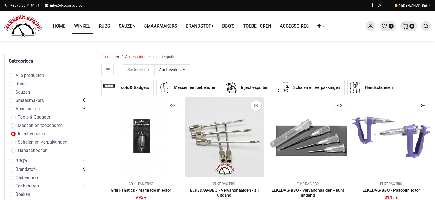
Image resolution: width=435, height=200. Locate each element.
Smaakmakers (30, 100)
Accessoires (28, 108)
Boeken (23, 194)
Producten (110, 56)
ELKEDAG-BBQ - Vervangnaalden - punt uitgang (307, 193)
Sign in (370, 26)
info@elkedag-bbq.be (66, 6)
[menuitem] (59, 26)
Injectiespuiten (32, 133)
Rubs (21, 83)
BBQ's (21, 161)
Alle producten (30, 75)
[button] (321, 26)
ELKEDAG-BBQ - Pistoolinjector (391, 190)
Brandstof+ (26, 169)
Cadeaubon (27, 177)
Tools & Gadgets (34, 117)
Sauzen (23, 92)
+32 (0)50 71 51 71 (25, 6)
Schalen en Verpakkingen (42, 142)
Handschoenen (32, 150)
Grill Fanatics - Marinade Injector (141, 190)
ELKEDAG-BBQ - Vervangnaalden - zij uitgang (224, 193)
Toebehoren (27, 186)
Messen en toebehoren (40, 125)
